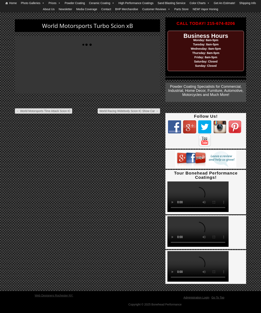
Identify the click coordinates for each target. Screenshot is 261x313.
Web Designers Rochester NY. (54, 295)
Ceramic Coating (99, 3)
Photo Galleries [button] (30, 3)
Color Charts (198, 3)
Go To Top (217, 297)
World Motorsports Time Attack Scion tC (44, 111)
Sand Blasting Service (172, 3)
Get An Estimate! (224, 3)
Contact (106, 9)
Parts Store (181, 9)
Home (13, 3)
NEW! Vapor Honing (205, 9)
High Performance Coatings (136, 3)
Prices (52, 3)
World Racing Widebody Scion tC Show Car (128, 111)
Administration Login (196, 297)
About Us (49, 9)
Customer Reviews (154, 9)
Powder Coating (75, 3)
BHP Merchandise (126, 9)
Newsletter (65, 9)
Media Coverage (86, 9)
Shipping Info (247, 3)
